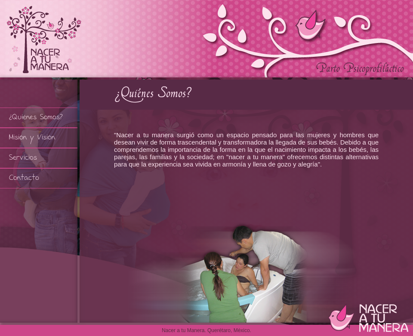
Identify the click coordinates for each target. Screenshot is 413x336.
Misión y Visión (32, 138)
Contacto (24, 178)
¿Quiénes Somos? (36, 117)
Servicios (23, 158)
